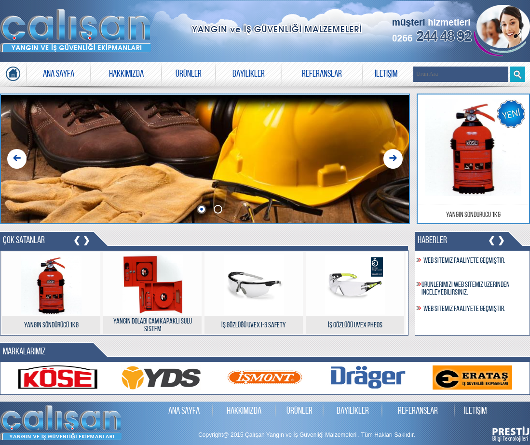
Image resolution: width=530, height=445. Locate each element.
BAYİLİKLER (248, 74)
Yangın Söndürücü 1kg (473, 215)
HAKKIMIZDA (126, 74)
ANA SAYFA (58, 74)
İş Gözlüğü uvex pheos (355, 325)
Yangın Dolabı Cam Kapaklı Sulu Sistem (152, 325)
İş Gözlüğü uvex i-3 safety (253, 325)
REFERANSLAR (322, 74)
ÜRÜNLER (189, 74)
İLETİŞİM (386, 74)
